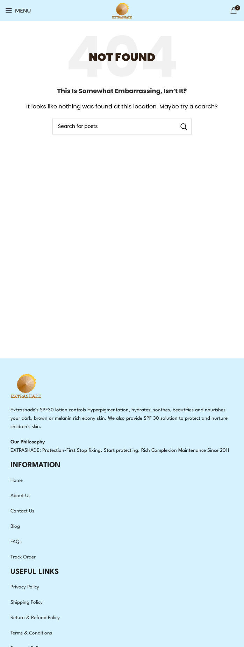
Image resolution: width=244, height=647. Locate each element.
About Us (20, 495)
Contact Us (22, 511)
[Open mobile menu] (18, 10)
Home (16, 480)
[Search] (122, 127)
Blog (15, 526)
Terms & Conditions (31, 633)
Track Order (23, 557)
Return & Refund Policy (35, 617)
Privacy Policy (24, 587)
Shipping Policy (26, 602)
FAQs (16, 541)
